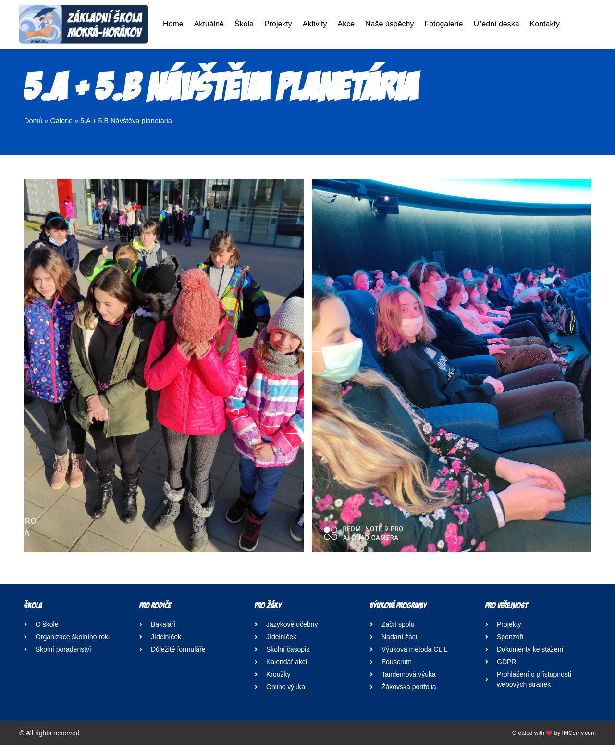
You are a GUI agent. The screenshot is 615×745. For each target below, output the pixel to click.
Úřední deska (496, 24)
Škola (244, 24)
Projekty (278, 24)
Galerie (61, 120)
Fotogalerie (443, 24)
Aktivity (315, 24)
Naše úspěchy (389, 24)
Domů (33, 120)
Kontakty (545, 24)
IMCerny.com (579, 733)
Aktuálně (209, 24)
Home (173, 24)
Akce (346, 24)
